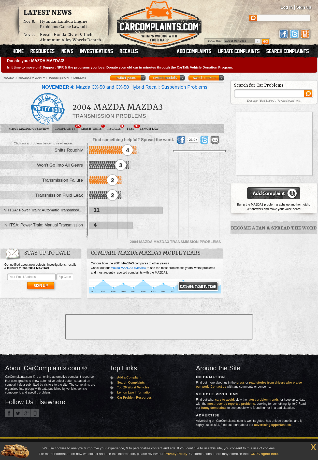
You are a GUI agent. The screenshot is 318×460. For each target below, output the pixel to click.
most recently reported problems (231, 403)
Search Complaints (131, 382)
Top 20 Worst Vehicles (133, 387)
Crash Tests (93, 128)
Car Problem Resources (134, 397)
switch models (165, 78)
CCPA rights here (264, 454)
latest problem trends (263, 399)
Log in (287, 7)
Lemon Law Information (134, 392)
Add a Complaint (129, 377)
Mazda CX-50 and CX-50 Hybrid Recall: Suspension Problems (124, 87)
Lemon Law (149, 129)
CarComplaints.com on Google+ (26, 413)
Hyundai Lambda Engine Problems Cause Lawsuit (63, 24)
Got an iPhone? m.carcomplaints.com (35, 413)
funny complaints (213, 408)
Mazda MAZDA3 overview (128, 268)
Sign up (303, 7)
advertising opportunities (272, 425)
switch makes (204, 78)
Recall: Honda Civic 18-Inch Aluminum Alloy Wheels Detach (70, 37)
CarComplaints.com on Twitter (18, 413)
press (241, 382)
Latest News (47, 13)
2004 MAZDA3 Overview (29, 129)
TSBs (131, 128)
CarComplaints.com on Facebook (9, 413)
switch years (125, 78)
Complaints (66, 128)
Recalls (115, 128)
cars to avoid (224, 399)
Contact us (218, 386)
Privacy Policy (175, 454)
